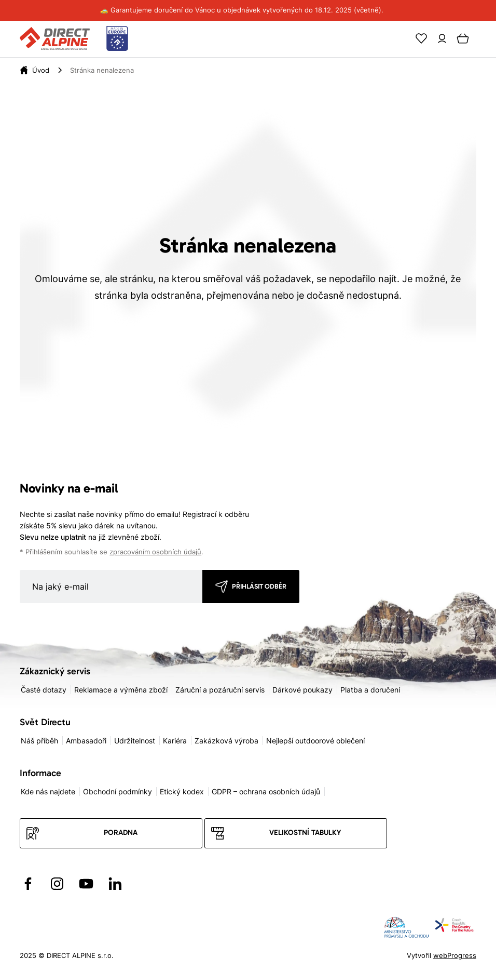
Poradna (120, 832)
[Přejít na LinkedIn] (115, 883)
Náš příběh (39, 740)
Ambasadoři (86, 740)
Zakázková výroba (226, 740)
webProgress (454, 955)
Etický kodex (182, 791)
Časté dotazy (43, 689)
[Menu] (483, 38)
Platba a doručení (370, 689)
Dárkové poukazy (302, 689)
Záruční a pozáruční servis (220, 689)
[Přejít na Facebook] (28, 883)
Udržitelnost (134, 740)
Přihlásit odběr (259, 586)
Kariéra (175, 740)
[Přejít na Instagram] (57, 883)
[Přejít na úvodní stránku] (74, 39)
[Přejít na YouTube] (86, 883)
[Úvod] (40, 70)
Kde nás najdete (48, 791)
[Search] (400, 38)
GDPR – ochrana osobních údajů (266, 791)
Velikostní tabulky (305, 832)
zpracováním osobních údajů (155, 552)
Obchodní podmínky (117, 791)
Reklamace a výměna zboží (121, 689)
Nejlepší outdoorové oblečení (315, 740)
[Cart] (463, 38)
